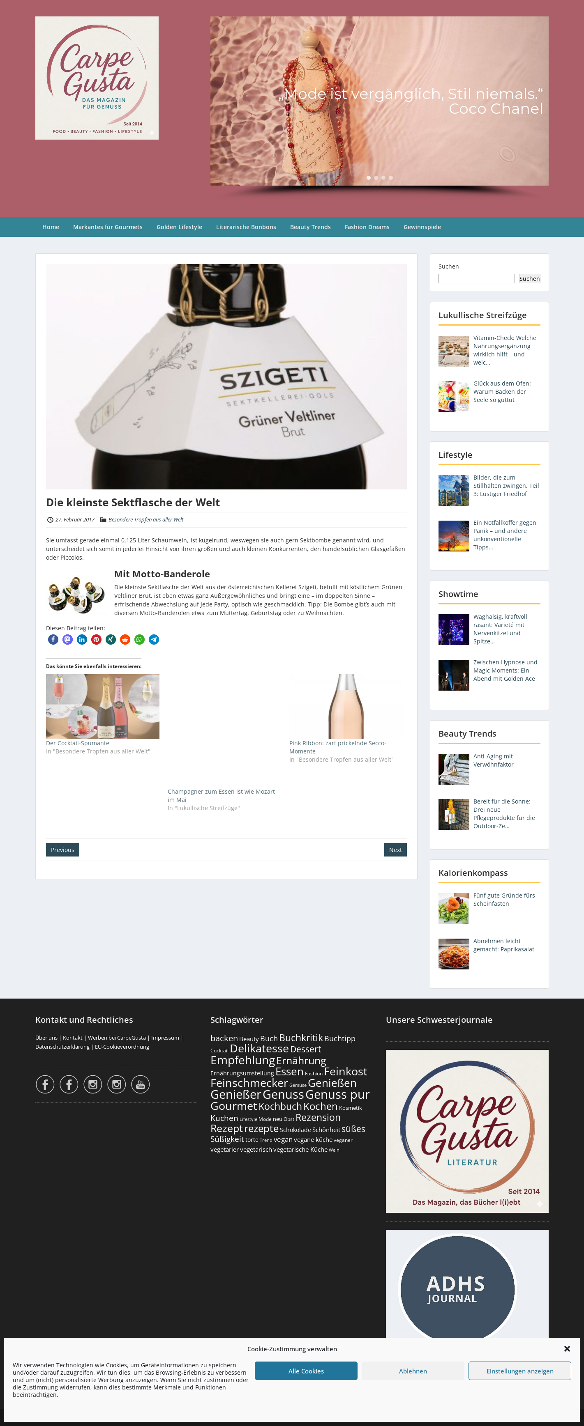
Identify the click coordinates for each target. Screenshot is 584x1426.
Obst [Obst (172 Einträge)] (289, 1119)
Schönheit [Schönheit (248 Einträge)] (326, 1129)
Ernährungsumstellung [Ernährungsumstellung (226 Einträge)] (242, 1073)
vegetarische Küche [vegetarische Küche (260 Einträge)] (300, 1149)
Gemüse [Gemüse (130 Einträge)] (298, 1085)
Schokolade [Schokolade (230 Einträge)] (295, 1130)
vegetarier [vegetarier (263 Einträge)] (224, 1149)
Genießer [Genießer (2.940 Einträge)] (235, 1094)
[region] (379, 108)
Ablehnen (413, 1371)
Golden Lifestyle (179, 227)
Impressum (165, 1037)
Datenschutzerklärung (62, 1046)
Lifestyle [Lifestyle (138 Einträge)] (248, 1119)
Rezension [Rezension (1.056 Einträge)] (318, 1117)
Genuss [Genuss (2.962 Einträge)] (283, 1094)
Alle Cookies (306, 1371)
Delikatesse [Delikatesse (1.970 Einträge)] (259, 1048)
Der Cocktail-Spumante (77, 743)
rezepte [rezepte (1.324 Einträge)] (261, 1128)
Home (50, 227)
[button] (567, 1349)
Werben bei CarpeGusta (117, 1037)
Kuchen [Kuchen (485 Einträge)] (224, 1118)
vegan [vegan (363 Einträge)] (283, 1139)
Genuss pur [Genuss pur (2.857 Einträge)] (337, 1094)
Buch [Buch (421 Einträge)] (269, 1038)
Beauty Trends (310, 227)
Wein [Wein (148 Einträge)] (334, 1150)
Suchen (449, 266)
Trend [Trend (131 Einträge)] (266, 1140)
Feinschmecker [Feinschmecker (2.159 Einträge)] (249, 1082)
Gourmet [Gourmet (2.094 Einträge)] (233, 1105)
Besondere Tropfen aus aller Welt (145, 519)
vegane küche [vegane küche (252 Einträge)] (313, 1139)
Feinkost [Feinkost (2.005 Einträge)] (345, 1071)
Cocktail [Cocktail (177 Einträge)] (219, 1050)
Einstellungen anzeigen (520, 1371)
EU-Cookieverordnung (122, 1046)
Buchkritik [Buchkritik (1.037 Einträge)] (301, 1037)
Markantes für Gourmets (108, 227)
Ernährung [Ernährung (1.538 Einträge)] (301, 1060)
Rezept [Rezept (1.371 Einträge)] (226, 1128)
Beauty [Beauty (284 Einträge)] (249, 1039)
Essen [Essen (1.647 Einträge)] (289, 1071)
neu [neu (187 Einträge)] (277, 1119)
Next (395, 850)
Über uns (46, 1037)
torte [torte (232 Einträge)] (252, 1140)
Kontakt (73, 1037)
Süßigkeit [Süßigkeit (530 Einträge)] (227, 1139)
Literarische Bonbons (246, 227)
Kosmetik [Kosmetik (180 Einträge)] (350, 1108)
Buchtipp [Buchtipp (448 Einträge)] (339, 1038)
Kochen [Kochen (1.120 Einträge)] (320, 1106)
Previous (62, 850)
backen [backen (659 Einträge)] (224, 1038)
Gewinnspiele (422, 227)
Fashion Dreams (367, 227)
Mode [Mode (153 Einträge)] (265, 1119)
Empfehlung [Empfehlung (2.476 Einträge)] (242, 1060)
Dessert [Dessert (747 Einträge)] (305, 1049)
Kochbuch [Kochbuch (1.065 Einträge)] (280, 1106)
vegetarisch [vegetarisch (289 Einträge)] (256, 1149)
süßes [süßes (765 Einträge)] (353, 1128)
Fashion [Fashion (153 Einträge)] (314, 1073)
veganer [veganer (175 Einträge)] (343, 1140)
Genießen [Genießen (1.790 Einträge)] (332, 1082)
